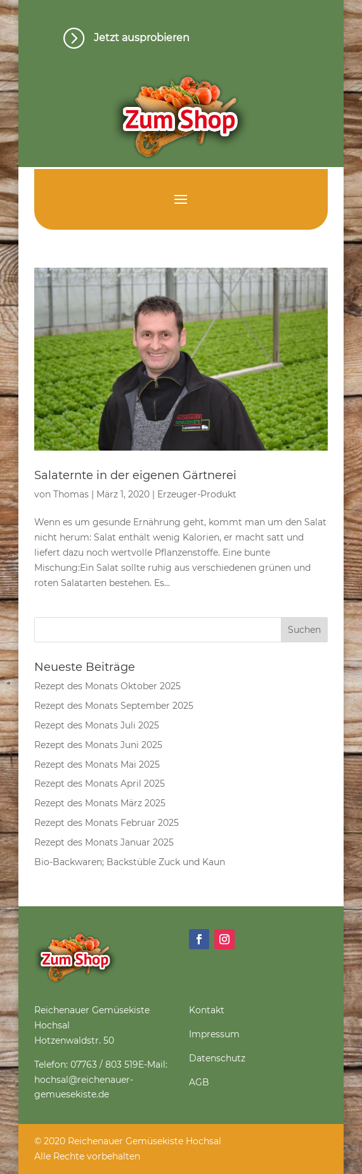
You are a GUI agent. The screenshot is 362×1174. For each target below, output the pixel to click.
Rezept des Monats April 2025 (99, 783)
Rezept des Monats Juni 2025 (98, 745)
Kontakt (206, 1010)
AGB (199, 1082)
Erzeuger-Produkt (196, 494)
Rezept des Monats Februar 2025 (106, 822)
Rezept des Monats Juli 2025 (96, 725)
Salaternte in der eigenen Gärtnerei (135, 475)
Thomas (71, 494)
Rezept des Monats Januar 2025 (104, 842)
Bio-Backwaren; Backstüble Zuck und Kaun (129, 862)
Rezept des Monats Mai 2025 (97, 764)
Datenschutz (217, 1058)
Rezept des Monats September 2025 (113, 705)
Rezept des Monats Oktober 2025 (107, 686)
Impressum (214, 1034)
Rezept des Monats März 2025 (99, 803)
